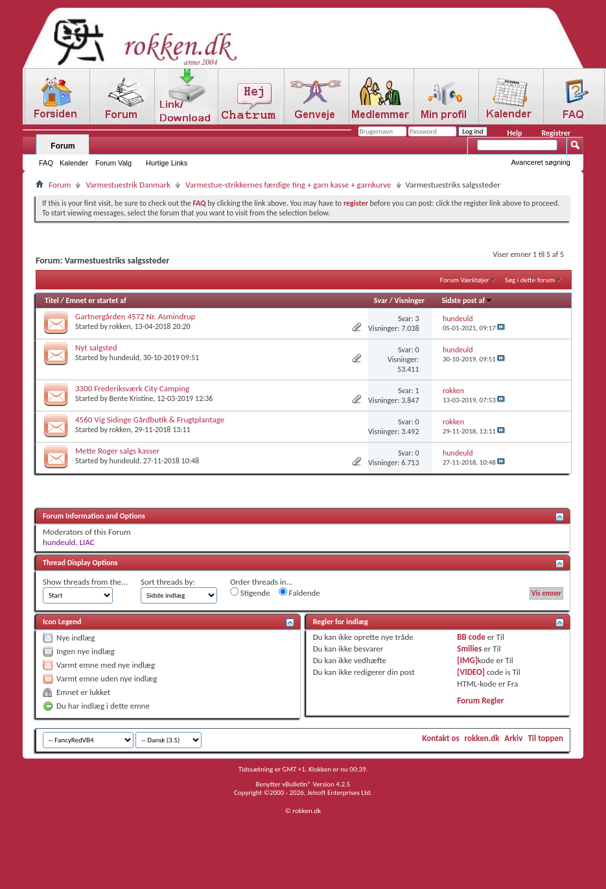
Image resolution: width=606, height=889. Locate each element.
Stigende (250, 592)
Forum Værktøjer (464, 280)
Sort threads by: (168, 582)
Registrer (555, 133)
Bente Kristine (132, 398)
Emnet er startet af (95, 300)
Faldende (299, 592)
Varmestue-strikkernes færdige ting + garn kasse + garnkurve (288, 184)
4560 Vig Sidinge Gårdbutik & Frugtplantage (149, 419)
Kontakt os (440, 738)
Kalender (74, 163)
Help (514, 133)
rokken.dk (482, 738)
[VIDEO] (471, 672)
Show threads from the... (85, 582)
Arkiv (513, 738)
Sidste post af (467, 300)
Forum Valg (113, 163)
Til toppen (545, 738)
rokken (120, 326)
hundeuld (125, 357)
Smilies (469, 648)
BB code (471, 637)
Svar (381, 300)
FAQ (46, 163)
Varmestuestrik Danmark (128, 184)
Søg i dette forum (530, 280)
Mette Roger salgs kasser (117, 451)
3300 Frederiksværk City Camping (132, 388)
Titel (52, 300)
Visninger (410, 300)
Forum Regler (480, 700)
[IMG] (467, 660)
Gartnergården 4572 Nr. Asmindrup (135, 316)
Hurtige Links (166, 163)
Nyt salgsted (96, 347)
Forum (63, 146)
